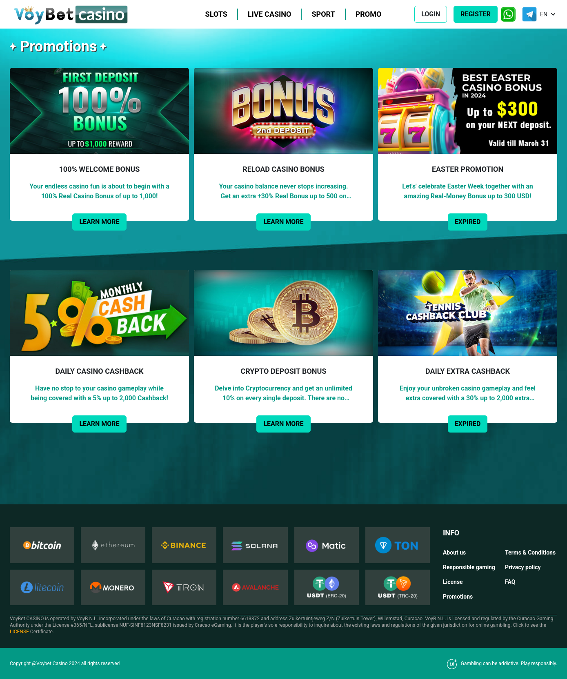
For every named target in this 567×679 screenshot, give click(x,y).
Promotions (458, 596)
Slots (216, 14)
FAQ (510, 582)
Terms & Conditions (530, 552)
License (453, 582)
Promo (369, 14)
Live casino (269, 14)
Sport (323, 14)
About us (454, 552)
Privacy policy (523, 567)
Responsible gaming (469, 567)
